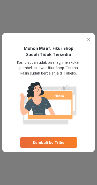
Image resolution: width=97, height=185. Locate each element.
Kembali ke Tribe (48, 142)
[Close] (88, 39)
